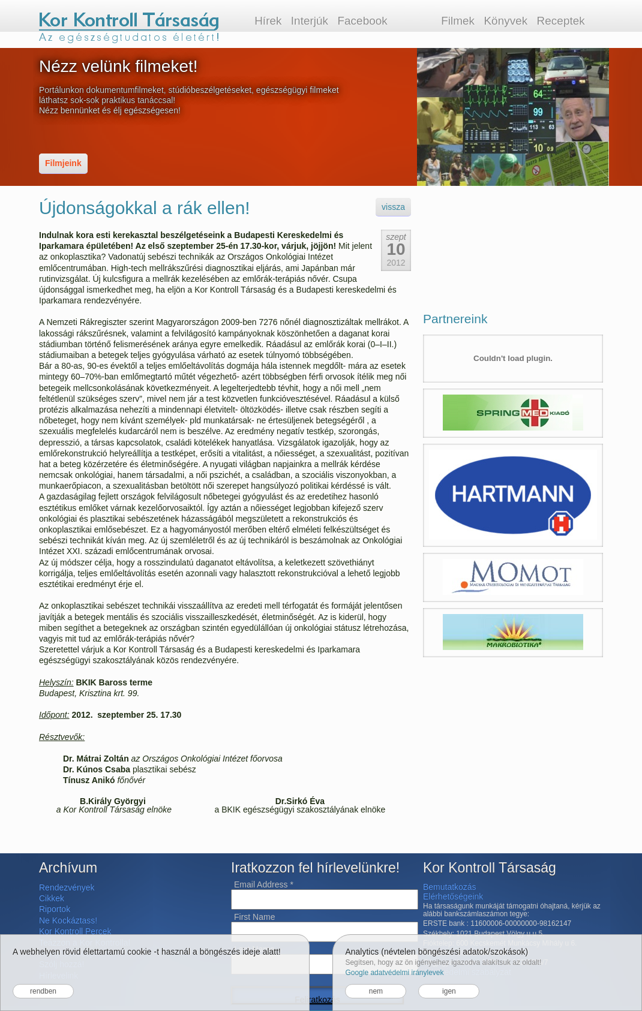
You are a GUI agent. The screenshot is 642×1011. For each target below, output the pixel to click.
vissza (393, 207)
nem (376, 991)
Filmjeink (63, 163)
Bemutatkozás (449, 887)
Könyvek (505, 20)
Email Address (263, 884)
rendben (43, 991)
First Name (254, 917)
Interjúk (309, 20)
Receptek (561, 20)
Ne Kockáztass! (68, 920)
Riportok (54, 909)
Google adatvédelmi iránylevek (394, 972)
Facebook (362, 20)
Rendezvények (67, 887)
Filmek (458, 20)
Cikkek (51, 898)
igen (449, 991)
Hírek (267, 20)
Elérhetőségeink (453, 896)
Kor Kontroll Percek (75, 931)
